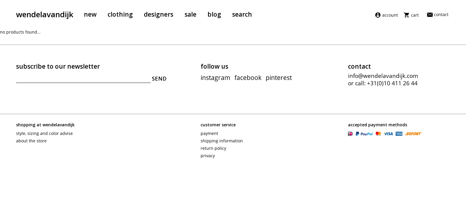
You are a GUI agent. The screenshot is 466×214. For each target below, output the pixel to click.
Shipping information (222, 141)
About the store (31, 141)
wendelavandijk (44, 14)
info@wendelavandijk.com (383, 76)
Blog (214, 14)
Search (242, 14)
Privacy (208, 155)
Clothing (120, 14)
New (90, 14)
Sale (190, 14)
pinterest (279, 77)
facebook (248, 77)
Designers (158, 14)
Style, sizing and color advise (44, 133)
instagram (215, 77)
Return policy (213, 148)
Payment (209, 133)
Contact (437, 14)
